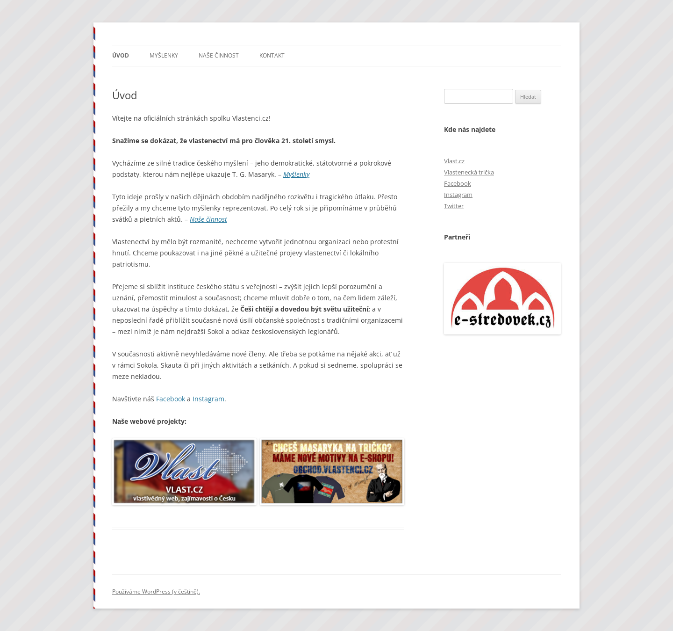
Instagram (208, 398)
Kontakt (272, 55)
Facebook (170, 398)
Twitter (454, 206)
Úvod (120, 55)
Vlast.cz (454, 161)
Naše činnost (219, 55)
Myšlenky (164, 55)
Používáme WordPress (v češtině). (156, 591)
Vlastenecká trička (469, 172)
